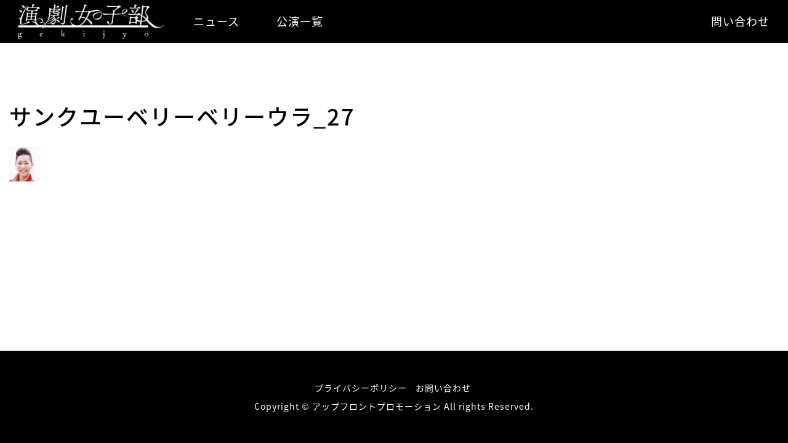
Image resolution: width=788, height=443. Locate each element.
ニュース (216, 21)
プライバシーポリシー (361, 387)
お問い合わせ (443, 387)
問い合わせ (740, 21)
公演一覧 (299, 21)
